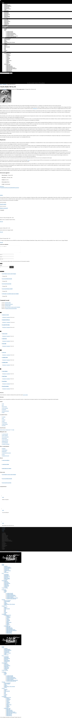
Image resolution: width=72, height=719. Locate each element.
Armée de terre (6, 23)
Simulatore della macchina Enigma (11, 309)
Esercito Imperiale (7, 21)
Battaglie (3, 37)
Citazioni (5, 50)
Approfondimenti (7, 46)
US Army (5, 25)
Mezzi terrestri (4, 18)
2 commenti (8, 366)
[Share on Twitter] (5, 187)
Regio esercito (6, 20)
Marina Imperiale (7, 14)
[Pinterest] (4, 431)
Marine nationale (7, 579)
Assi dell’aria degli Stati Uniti (11, 36)
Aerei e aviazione (5, 436)
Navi (3, 11)
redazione (4, 89)
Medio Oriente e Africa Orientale (9, 42)
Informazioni (4, 52)
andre (3, 498)
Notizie (3, 413)
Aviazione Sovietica (7, 8)
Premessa (7, 54)
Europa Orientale (7, 39)
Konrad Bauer (4, 382)
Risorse (3, 44)
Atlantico (5, 41)
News (5, 51)
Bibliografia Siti (9, 70)
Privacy (7, 56)
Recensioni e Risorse (5, 412)
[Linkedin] (7, 431)
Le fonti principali (5, 435)
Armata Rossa (6, 24)
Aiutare (7, 59)
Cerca (11, 73)
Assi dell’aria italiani (9, 32)
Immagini (5, 608)
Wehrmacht (6, 19)
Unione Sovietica (5, 425)
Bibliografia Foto (9, 71)
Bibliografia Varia (9, 69)
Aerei (3, 3)
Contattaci (8, 57)
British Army (6, 22)
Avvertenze (8, 58)
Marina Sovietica (7, 16)
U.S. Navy (6, 17)
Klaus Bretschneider (5, 387)
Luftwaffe (5, 4)
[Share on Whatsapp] (15, 187)
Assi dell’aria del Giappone (10, 33)
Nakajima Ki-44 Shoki (5, 316)
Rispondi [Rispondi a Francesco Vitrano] (1, 221)
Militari (5, 28)
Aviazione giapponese (7, 569)
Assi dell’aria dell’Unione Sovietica (12, 599)
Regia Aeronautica (7, 5)
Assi (5, 30)
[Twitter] (11, 431)
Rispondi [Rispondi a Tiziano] (1, 242)
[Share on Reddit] (13, 187)
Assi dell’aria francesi (9, 598)
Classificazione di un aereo (6, 454)
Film (5, 48)
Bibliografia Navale (9, 66)
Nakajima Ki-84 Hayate (9, 305)
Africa (5, 40)
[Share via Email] (18, 187)
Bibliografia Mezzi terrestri (10, 67)
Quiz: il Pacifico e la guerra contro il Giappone (12, 308)
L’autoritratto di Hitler (5, 465)
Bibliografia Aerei (9, 65)
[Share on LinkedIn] (10, 187)
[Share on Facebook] (2, 187)
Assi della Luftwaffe (9, 31)
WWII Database (4, 451)
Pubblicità (8, 62)
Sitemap (7, 61)
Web (5, 49)
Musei (5, 609)
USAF (5, 9)
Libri (5, 47)
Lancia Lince (4, 353)
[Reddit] (13, 431)
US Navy (2, 186)
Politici (5, 29)
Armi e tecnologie (5, 409)
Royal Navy (6, 15)
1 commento (8, 323)
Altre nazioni (6, 10)
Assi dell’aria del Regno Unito (11, 34)
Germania (3, 418)
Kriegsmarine (6, 12)
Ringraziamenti (8, 60)
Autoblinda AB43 (5, 358)
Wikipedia (3, 449)
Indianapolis (35, 108)
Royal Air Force (6, 570)
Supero (18, 552)
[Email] (9, 431)
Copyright (8, 55)
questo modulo (25, 396)
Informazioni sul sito (7, 53)
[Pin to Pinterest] (7, 187)
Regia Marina (6, 13)
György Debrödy (5, 372)
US (0, 186)
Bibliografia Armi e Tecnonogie (11, 68)
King (29, 160)
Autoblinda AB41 (8, 306)
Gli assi (3, 455)
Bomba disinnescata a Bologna (6, 469)
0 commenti (8, 318)
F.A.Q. (3, 548)
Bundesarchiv (4, 452)
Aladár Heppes (4, 377)
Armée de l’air (6, 7)
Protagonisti (4, 27)
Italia (3, 419)
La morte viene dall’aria (5, 461)
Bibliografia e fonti (7, 64)
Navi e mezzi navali (5, 438)
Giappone (3, 421)
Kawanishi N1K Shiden (6, 326)
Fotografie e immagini (5, 445)
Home (3, 2)
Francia (3, 422)
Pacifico (5, 43)
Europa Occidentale (7, 38)
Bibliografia (4, 535)
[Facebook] (1, 431)
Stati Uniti (3, 426)
